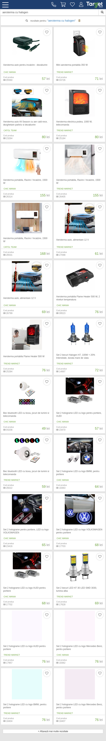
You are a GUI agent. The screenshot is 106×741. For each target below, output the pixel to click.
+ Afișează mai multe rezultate (53, 731)
